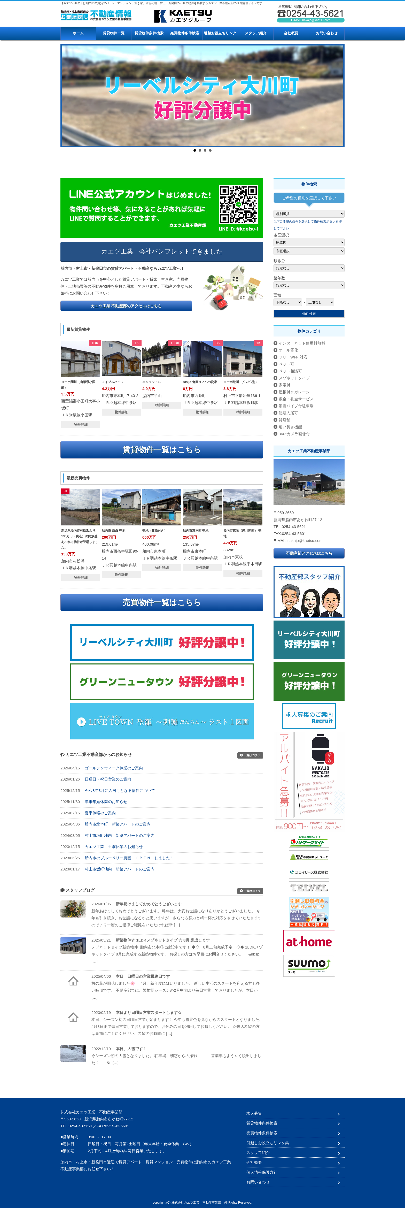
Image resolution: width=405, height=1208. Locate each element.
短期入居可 (288, 413)
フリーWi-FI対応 (293, 357)
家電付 (284, 385)
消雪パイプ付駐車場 (296, 406)
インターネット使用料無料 (302, 343)
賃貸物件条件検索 (149, 33)
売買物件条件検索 (184, 33)
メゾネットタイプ (294, 378)
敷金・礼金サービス (296, 399)
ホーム (78, 33)
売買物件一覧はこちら (162, 602)
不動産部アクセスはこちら (309, 553)
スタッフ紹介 (256, 33)
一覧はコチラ (250, 755)
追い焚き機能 (290, 427)
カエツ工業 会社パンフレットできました (162, 251)
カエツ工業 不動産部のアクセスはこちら (126, 306)
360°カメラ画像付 (294, 434)
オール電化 (288, 350)
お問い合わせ (327, 33)
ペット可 (286, 364)
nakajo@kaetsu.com (316, 20)
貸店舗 (284, 420)
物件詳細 (81, 424)
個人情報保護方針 (261, 1172)
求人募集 (254, 1113)
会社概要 (291, 33)
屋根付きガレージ (294, 392)
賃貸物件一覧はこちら (162, 449)
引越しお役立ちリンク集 (267, 1143)
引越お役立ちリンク (220, 33)
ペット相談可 (290, 371)
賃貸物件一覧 (113, 33)
